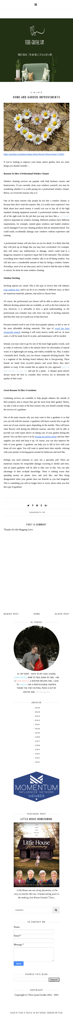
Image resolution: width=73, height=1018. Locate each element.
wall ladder (64, 216)
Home (37, 614)
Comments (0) (37, 512)
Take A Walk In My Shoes (32, 1012)
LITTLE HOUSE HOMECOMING (36, 819)
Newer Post (11, 614)
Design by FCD (54, 1012)
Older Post (62, 614)
